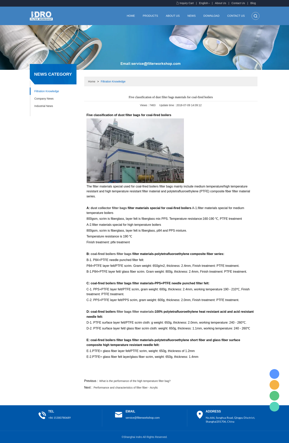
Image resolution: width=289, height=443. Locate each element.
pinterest (230, 373)
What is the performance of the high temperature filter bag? (135, 381)
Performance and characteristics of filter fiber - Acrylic (126, 387)
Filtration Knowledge (46, 91)
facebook (188, 373)
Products (150, 15)
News (191, 15)
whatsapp (219, 373)
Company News (44, 98)
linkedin (251, 373)
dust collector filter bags (109, 208)
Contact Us (238, 3)
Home (131, 15)
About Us (220, 3)
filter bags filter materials (135, 311)
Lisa (274, 374)
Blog (253, 3)
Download (211, 15)
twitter (209, 373)
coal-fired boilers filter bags (111, 254)
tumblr (240, 373)
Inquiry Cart (187, 3)
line (198, 373)
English (203, 3)
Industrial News (43, 106)
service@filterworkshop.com (143, 417)
